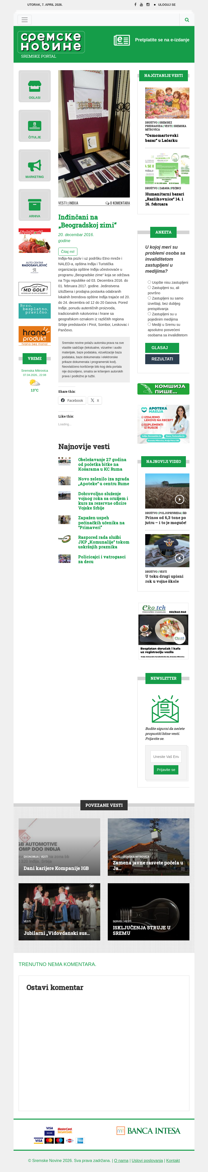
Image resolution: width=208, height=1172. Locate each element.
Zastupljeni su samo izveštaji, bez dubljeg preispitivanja (165, 303)
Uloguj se (167, 5)
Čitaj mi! (68, 251)
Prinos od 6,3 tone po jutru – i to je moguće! (165, 522)
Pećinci (176, 188)
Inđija (72, 202)
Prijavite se (166, 772)
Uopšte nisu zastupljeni (170, 282)
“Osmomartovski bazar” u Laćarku (161, 138)
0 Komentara (118, 202)
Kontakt (173, 1163)
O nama (121, 1163)
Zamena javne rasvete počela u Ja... (148, 868)
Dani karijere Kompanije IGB (56, 870)
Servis (117, 924)
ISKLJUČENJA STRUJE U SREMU (142, 933)
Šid (185, 515)
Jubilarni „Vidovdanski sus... (57, 935)
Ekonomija (31, 859)
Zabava (164, 188)
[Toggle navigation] (25, 20)
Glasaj (159, 348)
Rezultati (162, 360)
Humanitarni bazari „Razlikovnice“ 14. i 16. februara (164, 199)
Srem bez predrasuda (158, 124)
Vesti (62, 202)
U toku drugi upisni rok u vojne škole (164, 581)
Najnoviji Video (163, 463)
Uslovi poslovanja (147, 1163)
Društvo (151, 122)
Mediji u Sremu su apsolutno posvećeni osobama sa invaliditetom (167, 330)
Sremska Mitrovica (135, 859)
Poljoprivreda (170, 515)
